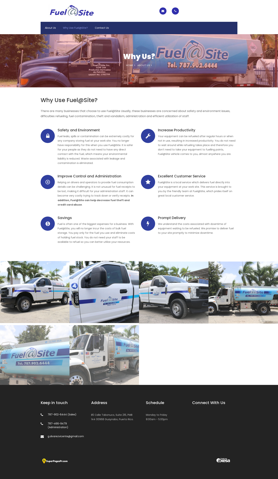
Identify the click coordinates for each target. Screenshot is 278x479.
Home (130, 65)
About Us (50, 28)
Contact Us (102, 28)
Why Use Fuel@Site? (75, 28)
